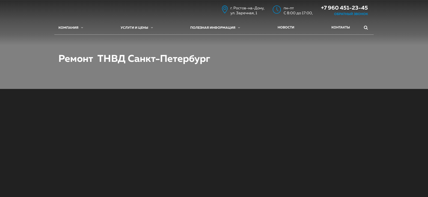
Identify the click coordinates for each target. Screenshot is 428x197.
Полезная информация (215, 28)
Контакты (340, 27)
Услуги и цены (137, 28)
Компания (70, 28)
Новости (286, 27)
